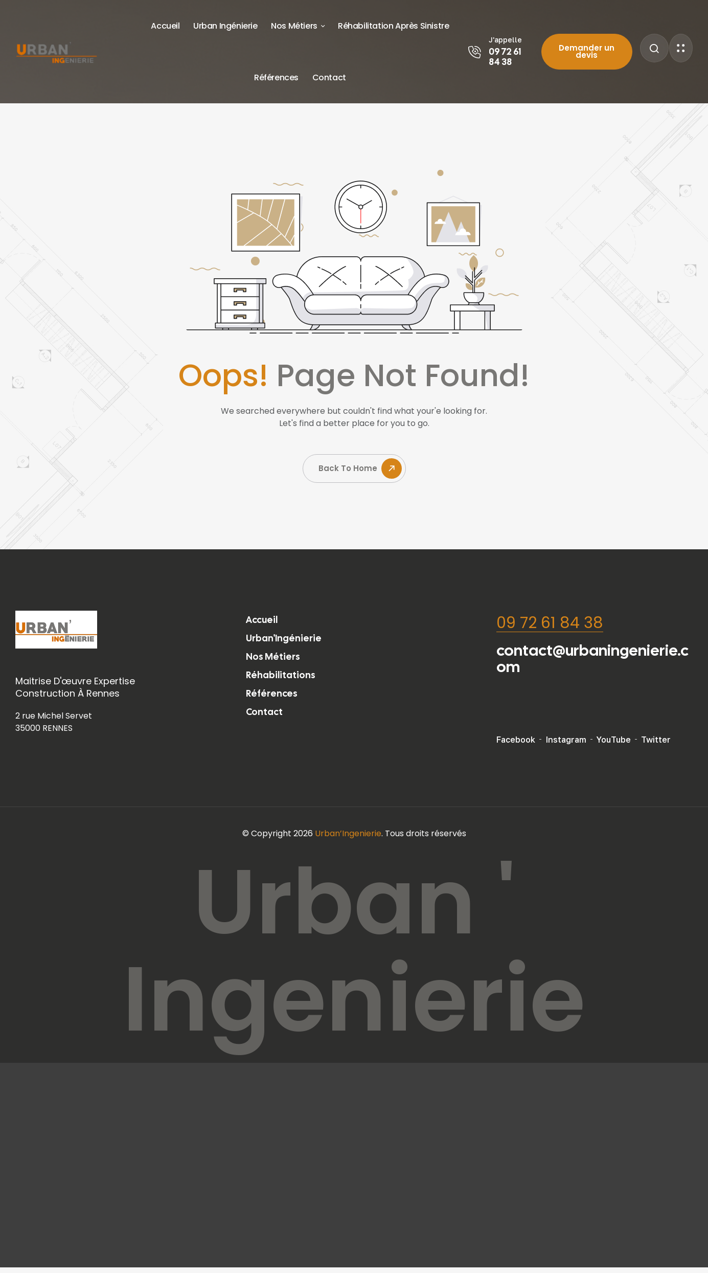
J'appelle (505, 39)
